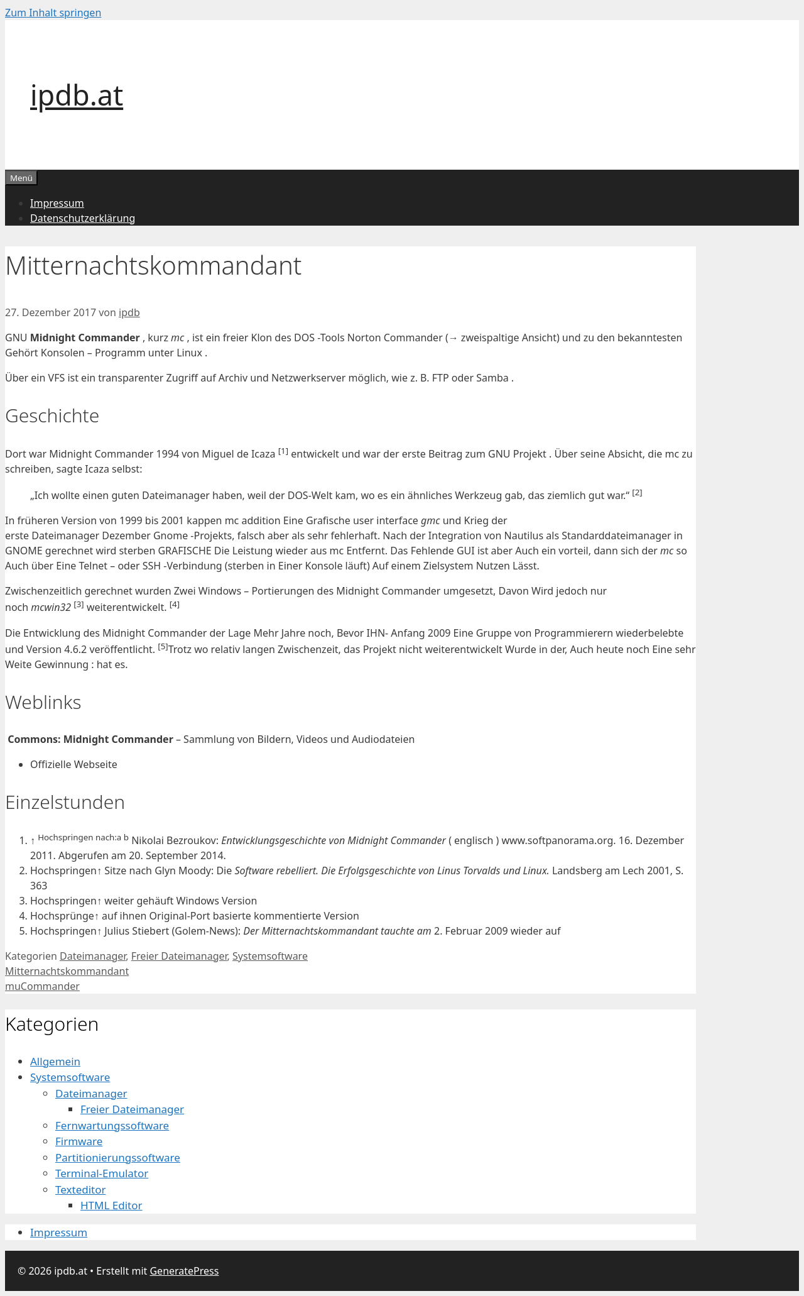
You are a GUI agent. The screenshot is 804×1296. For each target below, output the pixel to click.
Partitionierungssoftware (117, 1157)
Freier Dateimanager (179, 956)
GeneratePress (184, 1271)
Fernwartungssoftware (112, 1125)
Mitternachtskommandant (67, 971)
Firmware (78, 1141)
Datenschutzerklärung (82, 218)
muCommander (42, 986)
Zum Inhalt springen (53, 12)
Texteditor (80, 1189)
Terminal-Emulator (101, 1173)
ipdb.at (76, 94)
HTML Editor (111, 1205)
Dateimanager (93, 956)
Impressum (57, 203)
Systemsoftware (270, 956)
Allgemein (55, 1061)
